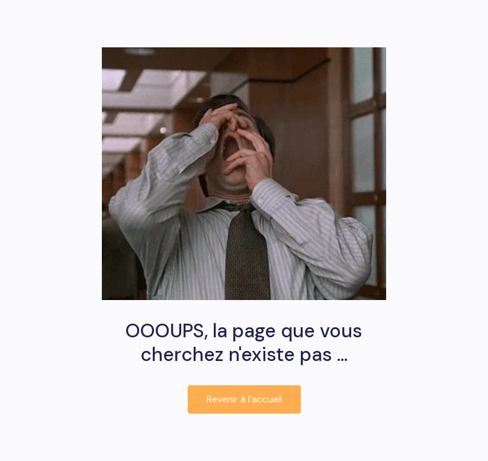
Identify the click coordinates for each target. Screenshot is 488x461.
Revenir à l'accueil (244, 399)
